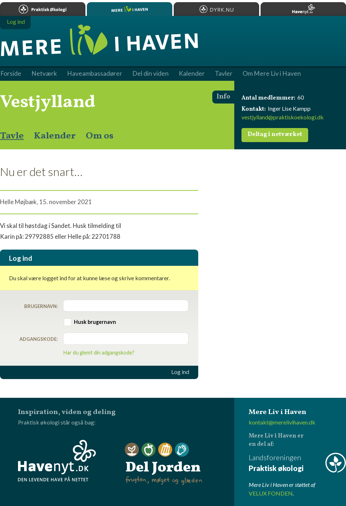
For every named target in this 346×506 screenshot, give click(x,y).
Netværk (44, 73)
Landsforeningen (297, 463)
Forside (10, 73)
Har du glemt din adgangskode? (98, 352)
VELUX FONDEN (271, 493)
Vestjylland (48, 102)
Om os (100, 136)
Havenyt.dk (303, 9)
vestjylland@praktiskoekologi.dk (282, 117)
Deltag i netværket (275, 134)
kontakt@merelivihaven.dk (282, 422)
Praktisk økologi (42, 9)
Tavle (12, 136)
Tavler (223, 73)
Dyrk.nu (216, 9)
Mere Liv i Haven (129, 9)
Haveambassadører (94, 73)
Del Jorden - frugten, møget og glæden (164, 464)
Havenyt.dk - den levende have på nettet (57, 460)
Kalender (55, 136)
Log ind (180, 372)
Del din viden (150, 73)
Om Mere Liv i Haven (272, 73)
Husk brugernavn (95, 322)
